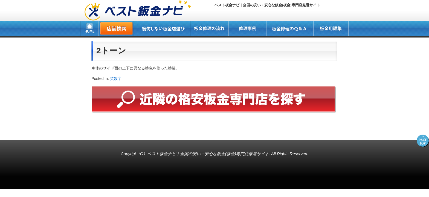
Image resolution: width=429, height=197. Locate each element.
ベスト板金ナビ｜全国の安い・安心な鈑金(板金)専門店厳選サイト (208, 153)
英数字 (115, 78)
